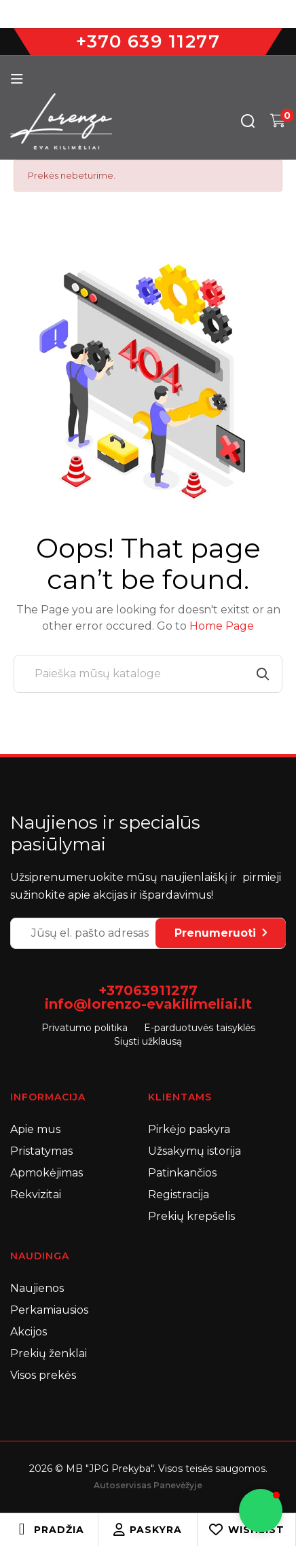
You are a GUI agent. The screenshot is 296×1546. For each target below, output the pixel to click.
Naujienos (37, 1288)
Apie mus (35, 1129)
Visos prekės (43, 1375)
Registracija (178, 1194)
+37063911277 (148, 990)
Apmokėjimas (46, 1172)
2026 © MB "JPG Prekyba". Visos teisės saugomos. (148, 1468)
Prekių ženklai (48, 1353)
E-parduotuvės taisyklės (199, 1028)
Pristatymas (41, 1151)
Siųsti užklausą (148, 1041)
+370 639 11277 (148, 41)
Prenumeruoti (220, 933)
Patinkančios (182, 1172)
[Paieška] (148, 674)
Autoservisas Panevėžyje (148, 1485)
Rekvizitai (35, 1194)
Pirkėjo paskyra (189, 1129)
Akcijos (28, 1331)
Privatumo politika (84, 1028)
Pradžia (59, 1530)
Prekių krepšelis (191, 1216)
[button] (260, 1510)
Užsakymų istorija (194, 1151)
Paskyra (147, 1530)
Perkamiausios (49, 1310)
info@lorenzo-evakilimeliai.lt (148, 1004)
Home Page (221, 625)
